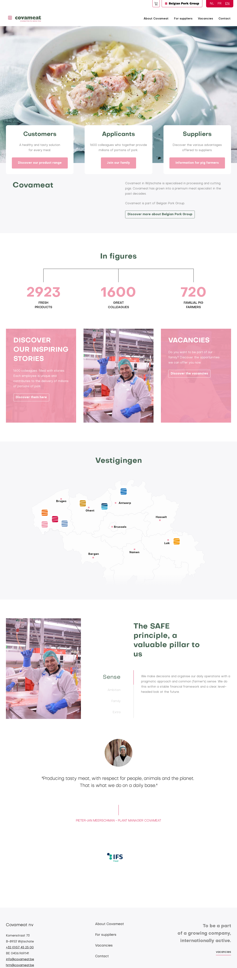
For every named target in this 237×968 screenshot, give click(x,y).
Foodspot (156, 3)
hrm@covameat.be (20, 965)
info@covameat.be (20, 959)
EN (227, 3)
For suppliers (183, 18)
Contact (224, 18)
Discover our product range (40, 162)
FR (219, 3)
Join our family (118, 162)
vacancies (223, 952)
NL (212, 3)
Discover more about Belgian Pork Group (160, 214)
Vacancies (205, 18)
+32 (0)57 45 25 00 (20, 947)
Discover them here (31, 412)
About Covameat (156, 18)
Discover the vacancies (189, 389)
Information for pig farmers (197, 162)
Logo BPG (182, 3)
